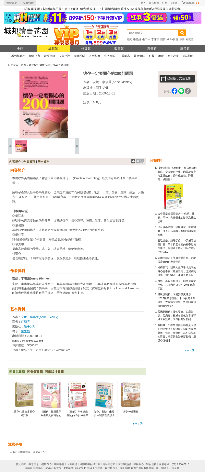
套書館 (119, 48)
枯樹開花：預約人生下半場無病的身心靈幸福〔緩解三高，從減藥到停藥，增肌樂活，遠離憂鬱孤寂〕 (177, 271)
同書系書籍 (17, 371)
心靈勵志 (124, 55)
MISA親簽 (172, 39)
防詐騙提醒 (124, 464)
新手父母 (102, 87)
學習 (161, 55)
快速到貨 (28, 3)
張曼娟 (137, 39)
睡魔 (129, 39)
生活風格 (109, 55)
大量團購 (72, 464)
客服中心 (138, 464)
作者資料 (29, 161)
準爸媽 (25, 331)
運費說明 (11, 3)
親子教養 (173, 55)
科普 (151, 55)
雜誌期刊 (188, 55)
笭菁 (182, 39)
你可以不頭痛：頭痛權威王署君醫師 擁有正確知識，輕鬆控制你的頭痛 (177, 231)
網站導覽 (59, 464)
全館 (20, 48)
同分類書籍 (35, 371)
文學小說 (64, 55)
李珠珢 (155, 39)
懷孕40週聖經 (130, 411)
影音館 (185, 48)
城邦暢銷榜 (18, 55)
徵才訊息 (34, 464)
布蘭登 (190, 39)
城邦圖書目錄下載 (90, 464)
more (189, 350)
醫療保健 (139, 55)
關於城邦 (21, 464)
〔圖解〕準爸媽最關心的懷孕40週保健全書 (77, 415)
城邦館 (53, 48)
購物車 (192, 2)
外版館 (86, 48)
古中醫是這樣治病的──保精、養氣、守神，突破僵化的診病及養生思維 (177, 217)
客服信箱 (151, 464)
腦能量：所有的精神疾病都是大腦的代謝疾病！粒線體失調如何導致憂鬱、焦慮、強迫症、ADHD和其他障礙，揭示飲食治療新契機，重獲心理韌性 (177, 333)
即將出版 (49, 55)
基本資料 (43, 161)
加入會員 (154, 2)
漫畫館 (152, 48)
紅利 (164, 2)
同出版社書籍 (54, 371)
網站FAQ (46, 464)
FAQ (44, 452)
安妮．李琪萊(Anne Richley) (112, 82)
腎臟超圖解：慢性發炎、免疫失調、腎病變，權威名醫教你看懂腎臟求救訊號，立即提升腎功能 (177, 315)
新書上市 (34, 55)
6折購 (174, 2)
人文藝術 (94, 55)
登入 (143, 2)
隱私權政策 (109, 464)
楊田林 (146, 39)
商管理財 (79, 55)
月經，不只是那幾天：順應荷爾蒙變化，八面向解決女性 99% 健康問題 (177, 285)
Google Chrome (52, 468)
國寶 (162, 39)
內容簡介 (15, 161)
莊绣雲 (25, 321)
